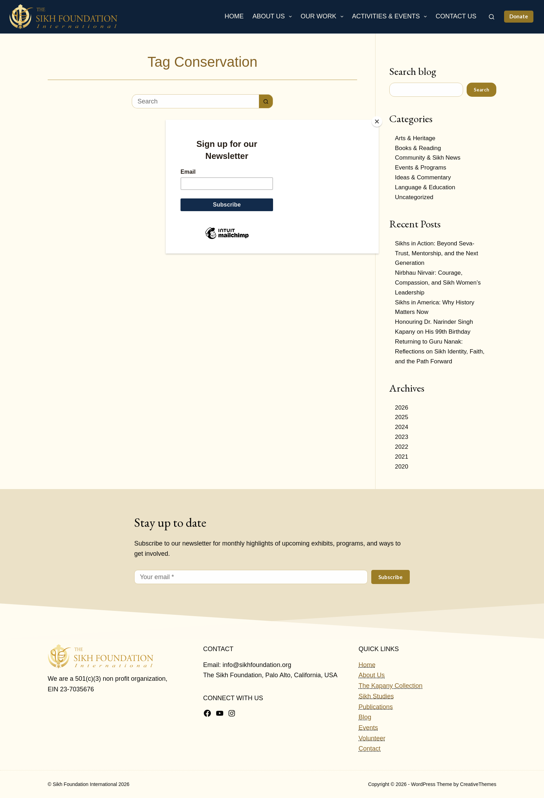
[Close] (377, 121)
